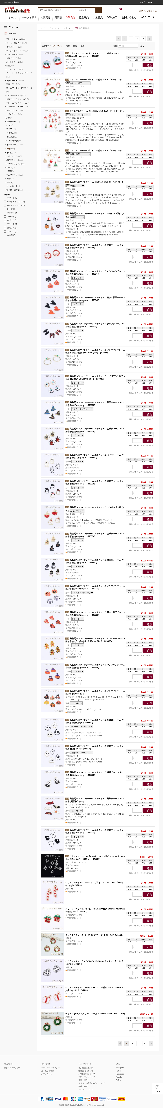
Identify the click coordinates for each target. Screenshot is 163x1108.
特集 (65, 28)
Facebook (120, 1074)
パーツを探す (29, 17)
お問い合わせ (129, 17)
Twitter (118, 1071)
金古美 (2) (9, 235)
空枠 (10, 66)
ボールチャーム (14, 62)
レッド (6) (9, 209)
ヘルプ (142, 2)
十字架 (10, 171)
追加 (149, 65)
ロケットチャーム (15, 164)
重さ (83, 46)
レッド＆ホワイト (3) (14, 202)
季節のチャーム (14, 47)
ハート (10, 167)
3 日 (72, 68)
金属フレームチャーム (17, 99)
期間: (115, 46)
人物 (9, 118)
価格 (76, 45)
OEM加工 (112, 17)
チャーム (53, 28)
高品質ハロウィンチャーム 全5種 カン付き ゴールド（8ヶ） (97, 182)
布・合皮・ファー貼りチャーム (19, 90)
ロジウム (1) (10, 220)
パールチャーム (14, 69)
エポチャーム (14, 156)
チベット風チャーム (17, 43)
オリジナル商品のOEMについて (91, 1083)
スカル (10, 179)
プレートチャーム (16, 39)
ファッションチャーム (17, 107)
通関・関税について (86, 1080)
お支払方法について (86, 1074)
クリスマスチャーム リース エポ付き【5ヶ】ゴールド (89, 935)
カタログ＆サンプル (12, 1068)
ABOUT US (147, 17)
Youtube (119, 1077)
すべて (128, 46)
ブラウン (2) (10, 213)
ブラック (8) (10, 224)
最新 (69, 46)
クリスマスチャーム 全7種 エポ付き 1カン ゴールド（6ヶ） (97, 150)
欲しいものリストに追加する (140, 70)
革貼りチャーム (14, 160)
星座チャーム (13, 121)
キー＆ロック (13, 186)
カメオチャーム (14, 114)
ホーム (12, 17)
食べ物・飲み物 (14, 190)
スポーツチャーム (15, 110)
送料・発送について (86, 1077)
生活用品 (12, 137)
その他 (11, 153)
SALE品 (70, 17)
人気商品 (46, 17)
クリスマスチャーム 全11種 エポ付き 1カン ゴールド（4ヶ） (97, 111)
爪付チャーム (15, 145)
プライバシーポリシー (50, 1068)
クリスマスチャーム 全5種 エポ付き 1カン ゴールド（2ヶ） (97, 79)
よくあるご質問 (47, 1071)
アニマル (12, 133)
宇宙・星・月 (13, 84)
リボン (10, 182)
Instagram (120, 1068)
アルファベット (14, 175)
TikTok (118, 1080)
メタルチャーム (15, 80)
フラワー (11, 129)
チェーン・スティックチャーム (19, 75)
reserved (100, 1105)
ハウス (10, 125)
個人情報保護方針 (85, 1068)
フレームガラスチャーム (18, 103)
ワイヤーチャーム (16, 95)
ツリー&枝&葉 (13, 141)
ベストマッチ (57, 46)
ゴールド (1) (10, 216)
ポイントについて (85, 1089)
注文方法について (85, 1071)
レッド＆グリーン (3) (14, 205)
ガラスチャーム (14, 54)
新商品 (58, 17)
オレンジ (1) (10, 231)
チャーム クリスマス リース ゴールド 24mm (85, 1014)
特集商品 (84, 17)
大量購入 (98, 17)
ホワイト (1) (10, 198)
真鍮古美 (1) (10, 228)
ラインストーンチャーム (17, 51)
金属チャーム (13, 58)
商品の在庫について (86, 1086)
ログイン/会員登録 (148, 11)
